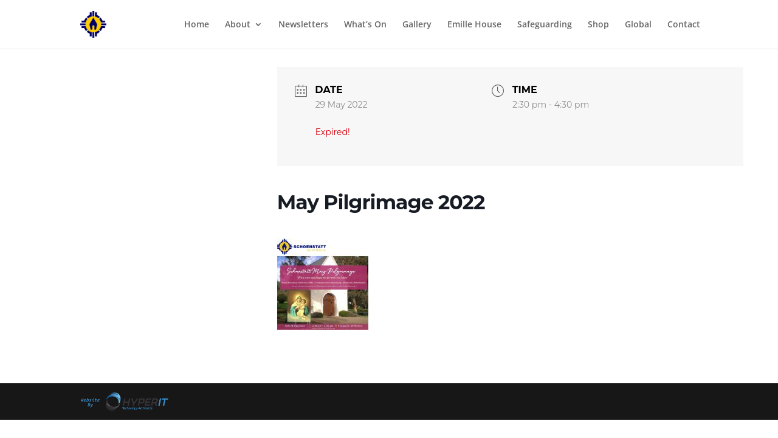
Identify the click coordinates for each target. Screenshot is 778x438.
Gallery (417, 25)
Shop (598, 25)
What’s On (365, 25)
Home (196, 25)
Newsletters (303, 25)
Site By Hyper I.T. (123, 401)
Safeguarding (544, 25)
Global (638, 25)
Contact (683, 25)
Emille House (474, 25)
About (237, 25)
